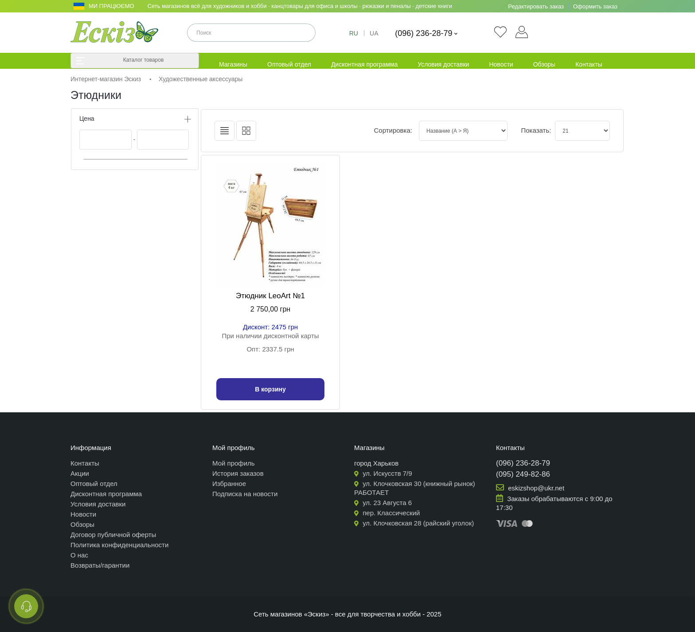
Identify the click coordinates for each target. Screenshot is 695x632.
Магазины (233, 64)
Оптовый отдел (289, 64)
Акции (79, 473)
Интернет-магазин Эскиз (105, 79)
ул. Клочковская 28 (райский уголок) (414, 523)
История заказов (238, 473)
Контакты (588, 64)
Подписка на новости (244, 494)
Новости (501, 64)
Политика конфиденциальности (119, 545)
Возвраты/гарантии (99, 565)
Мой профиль (233, 463)
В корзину (270, 389)
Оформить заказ (595, 6)
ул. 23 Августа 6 (383, 502)
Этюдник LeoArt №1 (270, 296)
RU (353, 33)
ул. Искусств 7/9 (383, 473)
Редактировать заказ (536, 6)
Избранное (229, 483)
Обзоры (544, 64)
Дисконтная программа (364, 64)
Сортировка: (393, 130)
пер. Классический (387, 513)
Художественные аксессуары (201, 79)
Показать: (531, 130)
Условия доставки (443, 64)
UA (374, 33)
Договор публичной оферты (113, 534)
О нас (79, 555)
